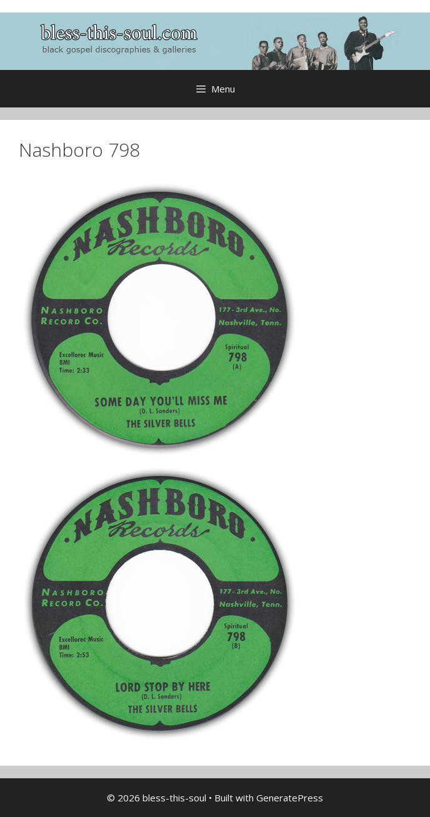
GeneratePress (289, 797)
